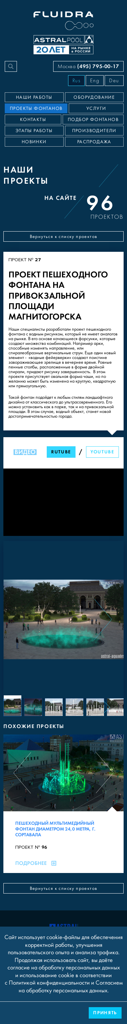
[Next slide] (103, 619)
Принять (105, 1013)
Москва (88, 66)
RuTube (61, 452)
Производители (94, 130)
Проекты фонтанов (36, 108)
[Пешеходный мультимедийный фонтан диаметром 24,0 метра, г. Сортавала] (63, 803)
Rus (76, 81)
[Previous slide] (24, 619)
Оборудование (94, 97)
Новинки (34, 142)
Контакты (33, 119)
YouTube (102, 452)
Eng (94, 81)
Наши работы (34, 97)
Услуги (96, 108)
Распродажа (94, 142)
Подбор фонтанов (93, 119)
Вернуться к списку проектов (64, 236)
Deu (114, 81)
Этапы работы (34, 130)
